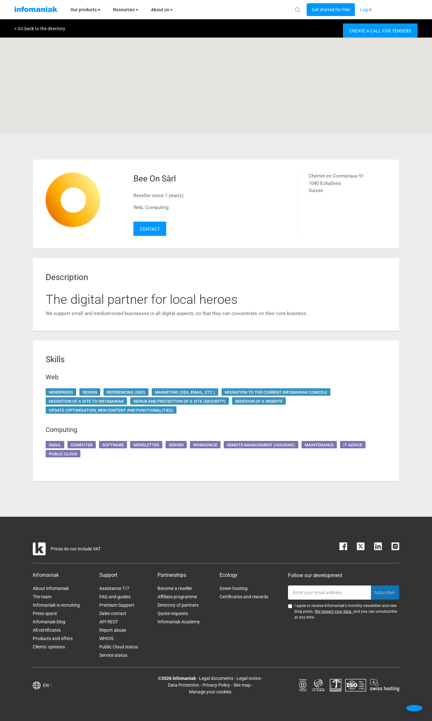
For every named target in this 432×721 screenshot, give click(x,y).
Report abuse (112, 630)
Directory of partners (178, 605)
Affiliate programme (177, 596)
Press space (45, 613)
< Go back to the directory (39, 28)
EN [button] (47, 685)
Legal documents (216, 678)
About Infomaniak (51, 588)
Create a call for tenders (380, 30)
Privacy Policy (216, 685)
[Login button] (331, 9)
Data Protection (183, 685)
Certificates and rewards (244, 596)
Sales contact (112, 613)
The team (42, 596)
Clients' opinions (49, 646)
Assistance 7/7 (114, 588)
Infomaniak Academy (179, 621)
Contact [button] (150, 229)
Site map (242, 685)
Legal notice (249, 678)
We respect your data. (334, 611)
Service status (113, 655)
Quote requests (173, 613)
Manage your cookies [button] (210, 691)
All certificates (47, 630)
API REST (108, 621)
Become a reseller (175, 588)
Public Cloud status (118, 646)
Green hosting (234, 588)
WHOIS (106, 638)
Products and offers (53, 638)
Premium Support (116, 605)
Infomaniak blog (49, 621)
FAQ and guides (114, 596)
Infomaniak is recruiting (56, 605)
